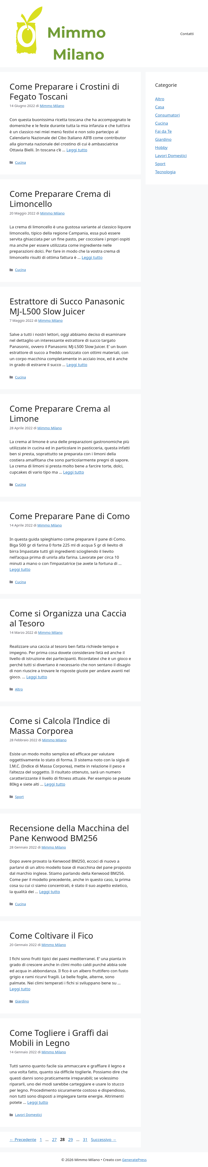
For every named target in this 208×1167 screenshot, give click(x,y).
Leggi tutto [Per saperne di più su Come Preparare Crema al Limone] (73, 472)
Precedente (23, 1139)
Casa (159, 107)
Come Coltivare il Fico (51, 935)
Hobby (161, 147)
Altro (19, 689)
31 (86, 1139)
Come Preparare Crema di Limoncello (60, 198)
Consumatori (167, 115)
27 (55, 1139)
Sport (19, 796)
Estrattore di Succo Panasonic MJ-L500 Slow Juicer (67, 306)
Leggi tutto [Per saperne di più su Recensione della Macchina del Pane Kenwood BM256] (49, 891)
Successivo (104, 1139)
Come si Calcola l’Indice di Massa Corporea (60, 725)
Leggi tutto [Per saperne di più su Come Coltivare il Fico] (20, 989)
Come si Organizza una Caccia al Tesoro (68, 618)
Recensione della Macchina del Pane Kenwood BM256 (69, 833)
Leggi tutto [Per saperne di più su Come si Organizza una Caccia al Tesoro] (36, 677)
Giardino (22, 1001)
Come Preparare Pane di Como (70, 516)
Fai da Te (163, 131)
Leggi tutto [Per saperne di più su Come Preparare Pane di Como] (20, 569)
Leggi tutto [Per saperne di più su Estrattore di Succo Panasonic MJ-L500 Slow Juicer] (76, 364)
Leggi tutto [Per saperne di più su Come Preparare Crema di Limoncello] (92, 257)
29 (71, 1139)
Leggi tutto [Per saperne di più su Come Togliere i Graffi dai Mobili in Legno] (37, 1102)
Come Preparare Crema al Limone (60, 413)
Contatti (187, 33)
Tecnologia (165, 171)
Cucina (20, 162)
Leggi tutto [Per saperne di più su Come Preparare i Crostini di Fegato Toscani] (76, 150)
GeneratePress (134, 1159)
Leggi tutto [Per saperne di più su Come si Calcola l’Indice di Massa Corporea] (54, 784)
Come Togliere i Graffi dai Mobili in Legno (59, 1037)
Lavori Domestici (28, 1114)
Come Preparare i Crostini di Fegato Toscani (64, 91)
